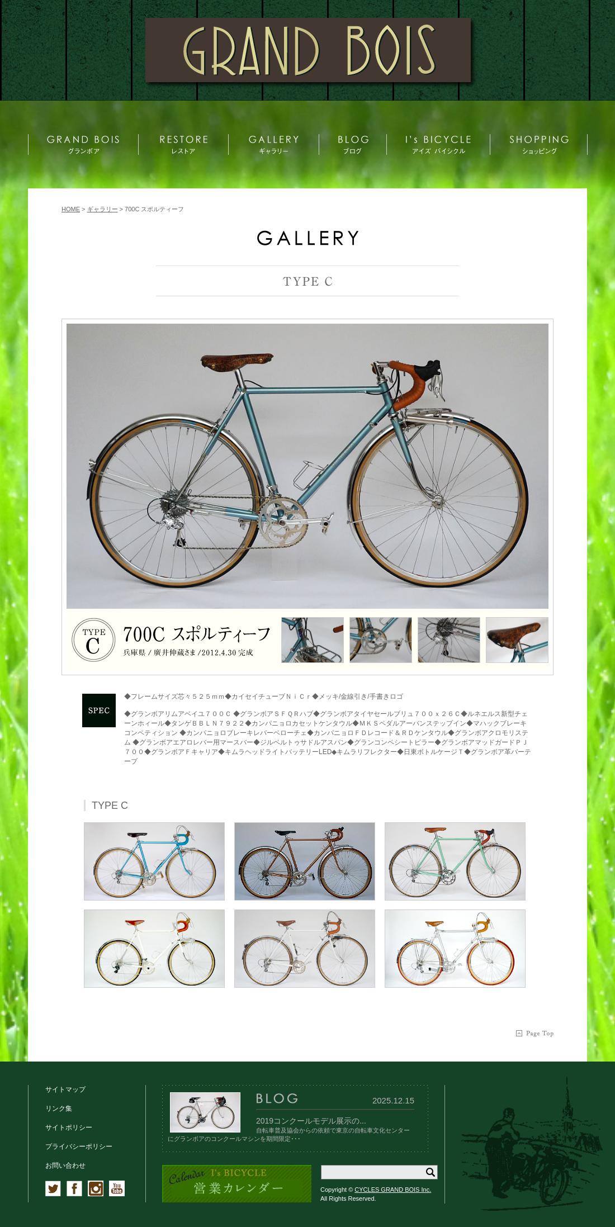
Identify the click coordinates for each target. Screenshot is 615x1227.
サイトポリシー (68, 1127)
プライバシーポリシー (78, 1146)
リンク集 (58, 1108)
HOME (71, 209)
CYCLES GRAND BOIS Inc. (392, 1189)
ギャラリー (102, 209)
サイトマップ (65, 1089)
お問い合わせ (65, 1165)
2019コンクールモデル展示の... (311, 1120)
